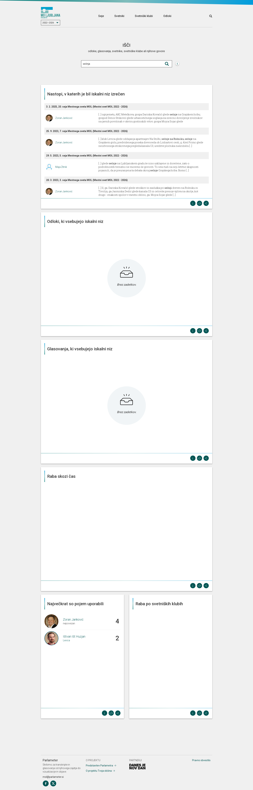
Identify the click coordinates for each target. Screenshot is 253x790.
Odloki (167, 16)
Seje (101, 16)
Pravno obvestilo (201, 760)
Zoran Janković (63, 118)
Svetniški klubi (144, 16)
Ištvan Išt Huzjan (74, 636)
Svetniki (119, 16)
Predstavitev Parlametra (99, 765)
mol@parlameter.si (53, 776)
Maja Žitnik (61, 167)
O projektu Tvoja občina (99, 770)
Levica (66, 640)
